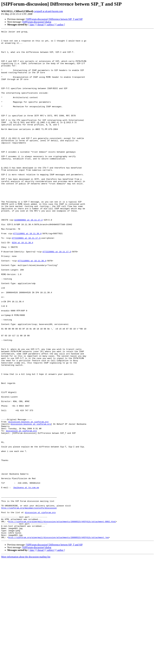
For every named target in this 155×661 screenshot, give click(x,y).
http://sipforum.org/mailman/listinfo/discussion (29, 603)
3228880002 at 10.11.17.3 (28, 258)
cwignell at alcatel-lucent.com (48, 11)
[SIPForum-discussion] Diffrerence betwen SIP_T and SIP (54, 19)
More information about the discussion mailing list (25, 658)
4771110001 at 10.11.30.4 (27, 274)
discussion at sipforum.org (21, 511)
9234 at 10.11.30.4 (22, 285)
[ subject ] (50, 24)
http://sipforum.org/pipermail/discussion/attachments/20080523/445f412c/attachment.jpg (58, 639)
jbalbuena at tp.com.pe (26, 579)
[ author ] (60, 24)
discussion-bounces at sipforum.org (28, 500)
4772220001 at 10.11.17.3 (26, 279)
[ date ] (32, 24)
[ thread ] (40, 24)
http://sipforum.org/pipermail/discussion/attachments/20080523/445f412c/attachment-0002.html (62, 620)
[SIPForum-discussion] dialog (36, 22)
